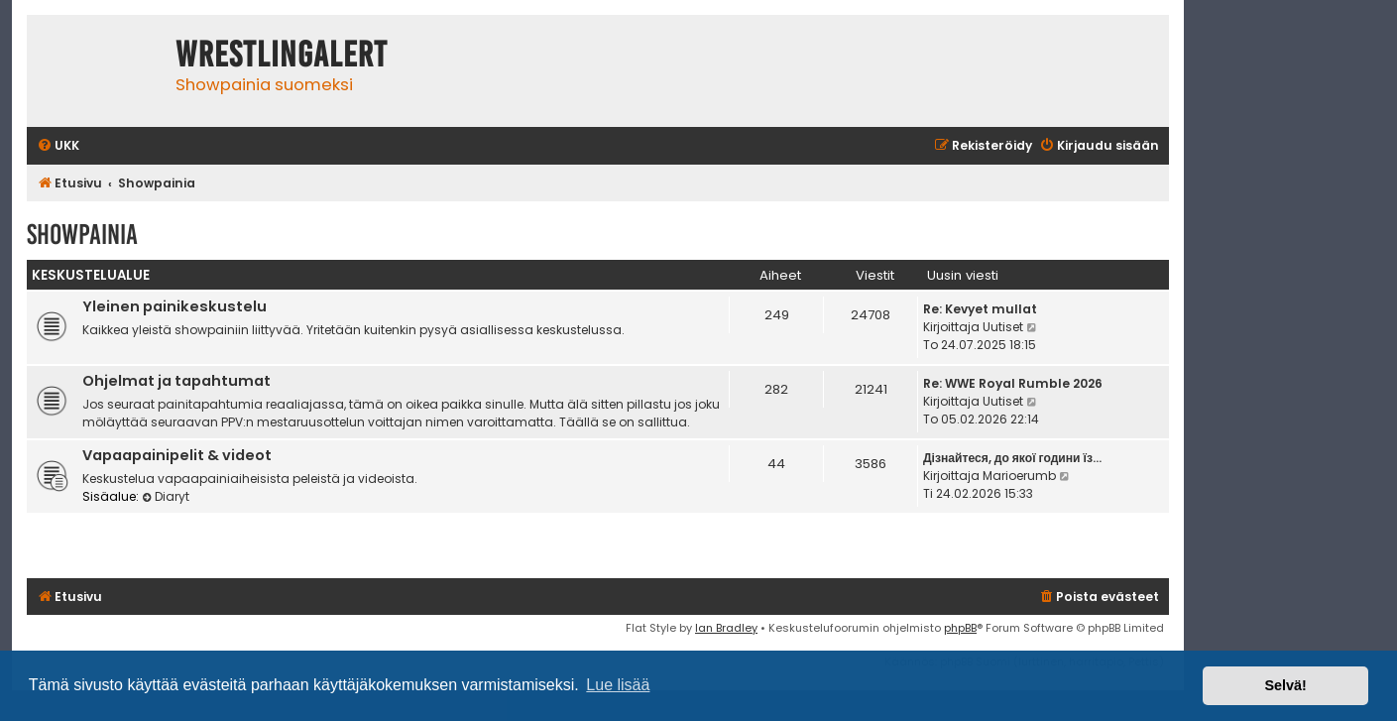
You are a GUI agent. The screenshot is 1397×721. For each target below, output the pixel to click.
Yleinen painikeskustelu (174, 306)
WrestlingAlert (281, 54)
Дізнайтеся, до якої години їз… (1012, 457)
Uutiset (1003, 326)
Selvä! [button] (1285, 685)
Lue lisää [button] (617, 684)
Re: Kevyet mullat (980, 308)
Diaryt (165, 496)
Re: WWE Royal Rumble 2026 (1013, 383)
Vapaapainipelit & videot (177, 455)
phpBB (960, 628)
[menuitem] (58, 146)
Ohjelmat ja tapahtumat (176, 381)
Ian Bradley (726, 628)
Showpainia (82, 234)
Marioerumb (1019, 475)
